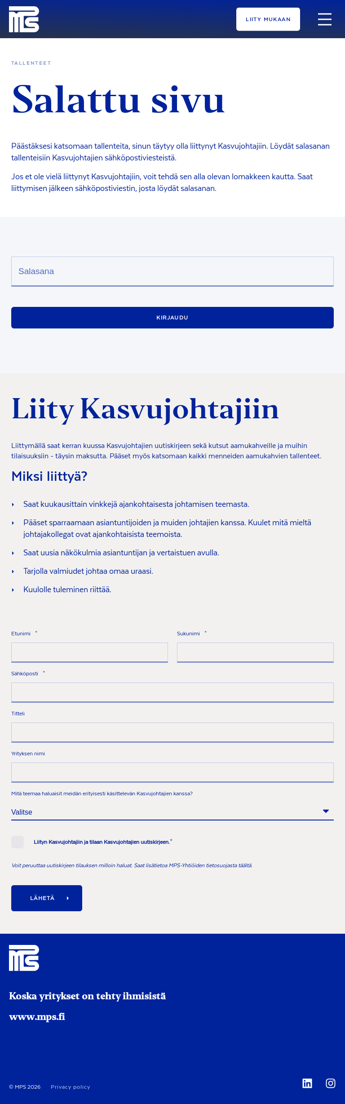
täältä (244, 865)
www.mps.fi (37, 1017)
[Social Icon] (309, 1083)
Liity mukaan (268, 19)
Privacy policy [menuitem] (70, 1087)
